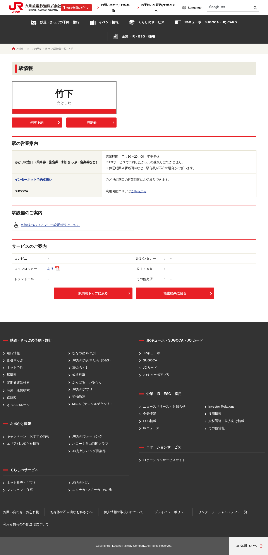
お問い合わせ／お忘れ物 (21, 512)
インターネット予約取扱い (33, 179)
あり (53, 269)
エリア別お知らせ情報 (23, 444)
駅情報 (12, 375)
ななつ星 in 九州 (84, 353)
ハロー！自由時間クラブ (90, 444)
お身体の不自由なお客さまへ (71, 512)
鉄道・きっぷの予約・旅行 (34, 48)
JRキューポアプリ (156, 375)
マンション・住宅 (20, 490)
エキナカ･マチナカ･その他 (92, 490)
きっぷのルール (18, 405)
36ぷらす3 (80, 367)
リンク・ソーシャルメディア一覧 (222, 512)
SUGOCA (150, 360)
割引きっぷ (15, 360)
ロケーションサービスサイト (164, 460)
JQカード (150, 367)
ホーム (13, 48)
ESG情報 (149, 421)
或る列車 (78, 375)
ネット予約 (15, 367)
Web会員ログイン (77, 7)
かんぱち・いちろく (87, 382)
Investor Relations (221, 406)
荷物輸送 (78, 396)
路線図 (12, 397)
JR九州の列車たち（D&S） (92, 360)
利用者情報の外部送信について (26, 524)
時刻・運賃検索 (18, 390)
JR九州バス (80, 482)
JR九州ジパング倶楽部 (89, 451)
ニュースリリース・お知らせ (164, 406)
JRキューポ (151, 353)
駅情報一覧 (60, 48)
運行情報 (13, 353)
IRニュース (151, 428)
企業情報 (149, 413)
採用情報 (215, 413)
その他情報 (216, 428)
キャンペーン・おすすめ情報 (28, 436)
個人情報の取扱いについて (123, 512)
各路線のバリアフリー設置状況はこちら (50, 225)
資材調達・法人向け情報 (226, 421)
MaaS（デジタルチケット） (92, 404)
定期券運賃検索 (18, 382)
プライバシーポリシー (170, 512)
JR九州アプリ (82, 389)
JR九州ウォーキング (87, 436)
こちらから (138, 191)
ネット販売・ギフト (21, 482)
